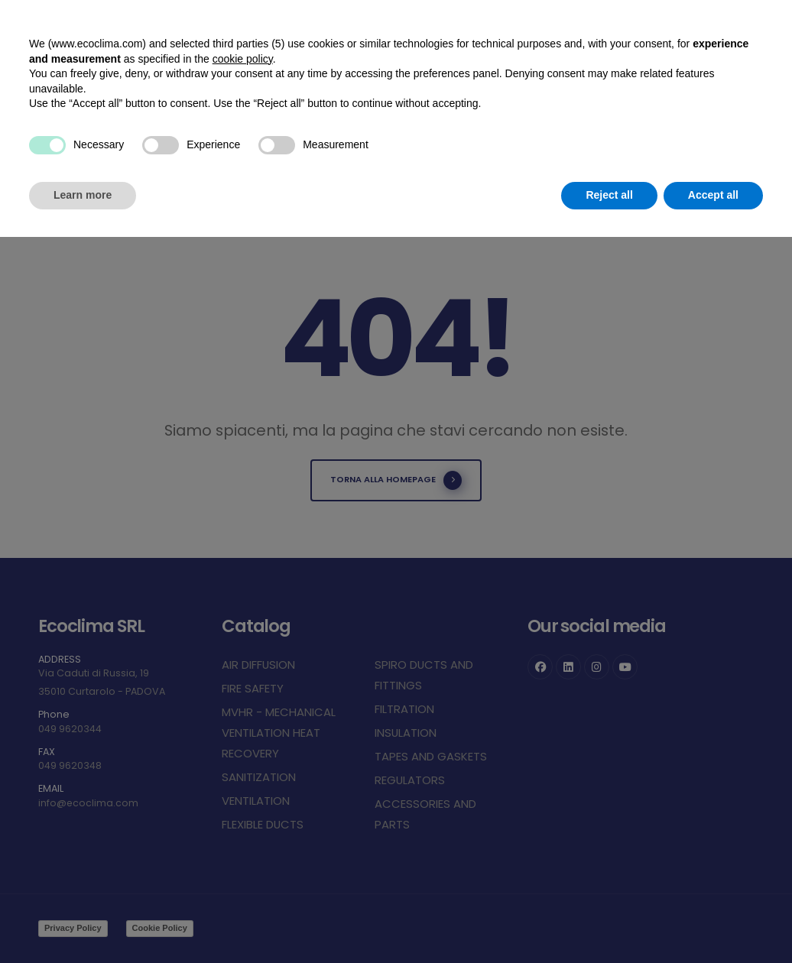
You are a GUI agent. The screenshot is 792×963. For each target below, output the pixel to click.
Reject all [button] (609, 195)
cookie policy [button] (243, 59)
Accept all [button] (713, 195)
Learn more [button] (83, 195)
